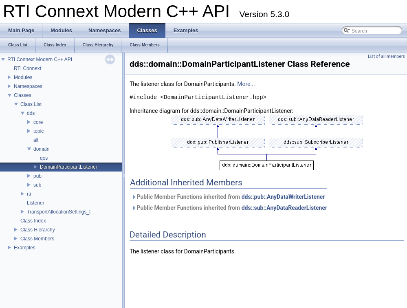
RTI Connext (27, 68)
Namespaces (28, 86)
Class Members (37, 239)
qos (44, 158)
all (35, 140)
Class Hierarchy (37, 230)
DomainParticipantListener (68, 167)
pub (37, 176)
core (38, 122)
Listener (35, 203)
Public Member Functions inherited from (228, 197)
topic (38, 131)
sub (37, 185)
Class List (31, 104)
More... (246, 84)
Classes (22, 95)
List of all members (386, 56)
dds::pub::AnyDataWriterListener (283, 197)
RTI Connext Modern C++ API (39, 59)
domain (41, 149)
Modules (23, 77)
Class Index (33, 221)
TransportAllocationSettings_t (58, 212)
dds (31, 113)
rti (29, 194)
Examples (24, 248)
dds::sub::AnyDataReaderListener (284, 208)
